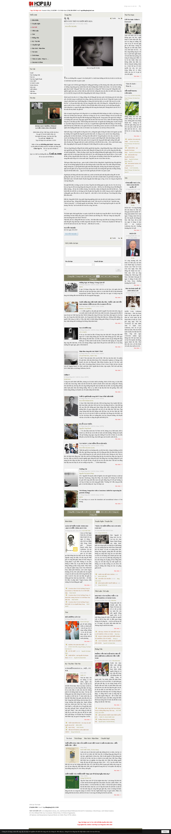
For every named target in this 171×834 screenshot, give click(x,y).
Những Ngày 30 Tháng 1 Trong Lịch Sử (91, 282)
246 (109, 276)
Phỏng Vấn (98, 649)
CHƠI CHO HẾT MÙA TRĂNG (106, 574)
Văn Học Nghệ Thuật (36, 79)
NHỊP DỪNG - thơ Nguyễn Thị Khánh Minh (131, 150)
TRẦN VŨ (101, 717)
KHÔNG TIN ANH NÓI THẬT (76, 644)
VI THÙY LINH (34, 83)
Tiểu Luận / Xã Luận (102, 591)
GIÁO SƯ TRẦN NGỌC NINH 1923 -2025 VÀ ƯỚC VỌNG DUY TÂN (76, 527)
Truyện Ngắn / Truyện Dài (103, 521)
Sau (119, 18)
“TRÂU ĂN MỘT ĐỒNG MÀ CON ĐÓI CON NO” (108, 527)
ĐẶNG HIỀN (79, 725)
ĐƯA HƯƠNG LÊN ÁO (72, 617)
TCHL (133, 205)
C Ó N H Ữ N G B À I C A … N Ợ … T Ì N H (78, 669)
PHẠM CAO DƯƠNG (85, 308)
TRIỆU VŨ (83, 675)
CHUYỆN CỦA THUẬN (104, 578)
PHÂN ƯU (133, 233)
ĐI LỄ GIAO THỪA (85, 424)
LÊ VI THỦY (83, 332)
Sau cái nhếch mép (85, 328)
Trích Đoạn (78, 738)
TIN (126, 178)
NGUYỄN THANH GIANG (87, 448)
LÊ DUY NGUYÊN (73, 646)
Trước (114, 18)
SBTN (81, 287)
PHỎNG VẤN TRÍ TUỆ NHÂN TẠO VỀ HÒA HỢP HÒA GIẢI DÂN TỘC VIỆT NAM (107, 656)
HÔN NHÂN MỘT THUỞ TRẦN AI (107, 583)
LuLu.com (57, 144)
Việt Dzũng (33, 93)
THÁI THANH (80, 727)
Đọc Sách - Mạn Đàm (91, 738)
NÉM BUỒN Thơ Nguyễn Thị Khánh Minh (131, 157)
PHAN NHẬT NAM (109, 717)
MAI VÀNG (71, 727)
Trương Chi (83, 469)
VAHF (31, 73)
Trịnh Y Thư (93, 355)
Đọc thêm (118, 297)
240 (86, 276)
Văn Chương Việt (35, 75)
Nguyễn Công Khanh (85, 428)
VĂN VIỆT (33, 81)
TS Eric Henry (95, 749)
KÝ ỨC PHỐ (71, 651)
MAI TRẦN (101, 712)
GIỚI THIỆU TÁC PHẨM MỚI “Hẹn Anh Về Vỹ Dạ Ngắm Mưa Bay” (87, 774)
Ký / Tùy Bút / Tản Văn (72, 664)
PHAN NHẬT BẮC (102, 576)
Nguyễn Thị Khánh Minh (80, 657)
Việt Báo (32, 91)
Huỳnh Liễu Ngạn (84, 621)
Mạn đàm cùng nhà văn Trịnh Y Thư (91, 351)
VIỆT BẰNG (33, 89)
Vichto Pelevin (34, 85)
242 (94, 276)
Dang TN (130, 161)
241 (90, 276)
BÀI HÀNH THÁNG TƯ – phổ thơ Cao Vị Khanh (133, 166)
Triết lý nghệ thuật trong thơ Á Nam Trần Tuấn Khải (96, 396)
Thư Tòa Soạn (129, 15)
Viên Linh (32, 87)
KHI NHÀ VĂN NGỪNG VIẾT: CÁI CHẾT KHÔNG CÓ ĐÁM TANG (106, 597)
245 (106, 276)
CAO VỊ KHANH (134, 168)
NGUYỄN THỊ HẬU (71, 26)
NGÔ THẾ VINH (86, 530)
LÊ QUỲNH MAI (84, 355)
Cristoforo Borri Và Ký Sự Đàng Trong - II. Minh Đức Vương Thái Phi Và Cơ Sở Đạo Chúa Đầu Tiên (78, 597)
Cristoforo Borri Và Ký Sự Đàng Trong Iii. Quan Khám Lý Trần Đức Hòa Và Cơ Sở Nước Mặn (77, 591)
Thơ (66, 612)
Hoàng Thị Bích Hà (75, 732)
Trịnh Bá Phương (110, 721)
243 (98, 276)
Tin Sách (69, 738)
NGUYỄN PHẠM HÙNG (86, 401)
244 (102, 276)
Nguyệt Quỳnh (102, 721)
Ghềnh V (67, 375)
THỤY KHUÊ (72, 593)
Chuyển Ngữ (105, 738)
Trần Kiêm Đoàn (116, 660)
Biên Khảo (68, 521)
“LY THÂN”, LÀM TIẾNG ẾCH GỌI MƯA (93, 443)
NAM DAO (67, 379)
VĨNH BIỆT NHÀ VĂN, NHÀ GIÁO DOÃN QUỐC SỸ (132, 185)
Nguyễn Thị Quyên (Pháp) (86, 473)
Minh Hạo (113, 600)
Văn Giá (32, 77)
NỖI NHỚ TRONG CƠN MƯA (131, 92)
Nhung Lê (115, 638)
